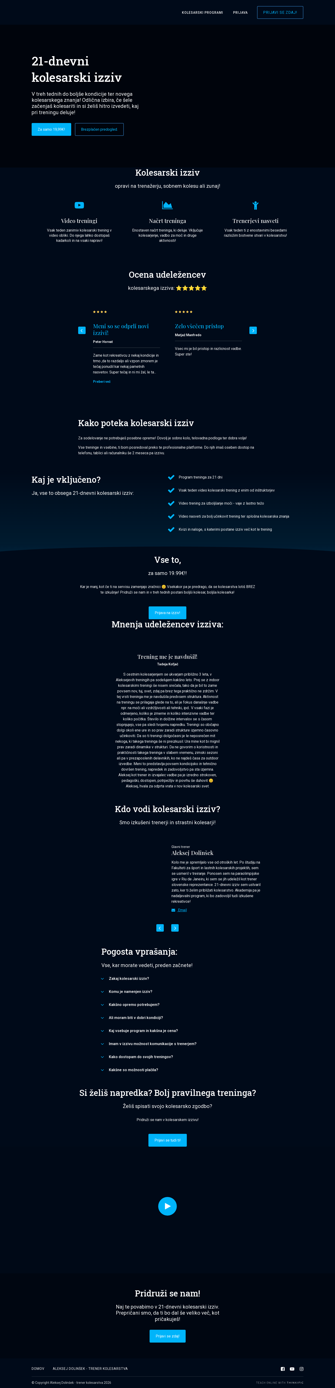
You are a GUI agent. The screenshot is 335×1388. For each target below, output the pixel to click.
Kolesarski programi (205, 12)
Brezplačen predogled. (99, 129)
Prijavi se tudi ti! (167, 1140)
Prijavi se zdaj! (280, 12)
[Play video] (167, 1206)
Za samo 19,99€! (51, 129)
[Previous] (82, 330)
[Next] (253, 330)
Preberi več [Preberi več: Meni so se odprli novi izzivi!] (102, 381)
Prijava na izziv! (167, 613)
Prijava (241, 12)
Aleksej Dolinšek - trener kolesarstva (90, 1368)
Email (179, 910)
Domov (38, 1368)
